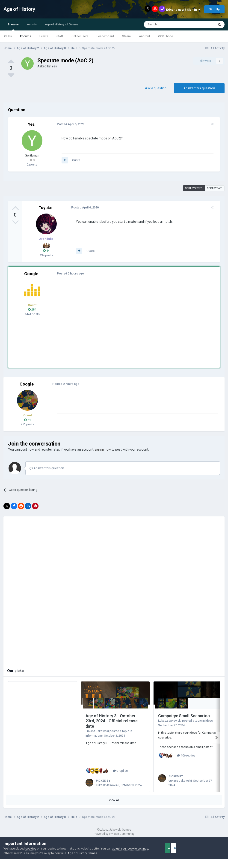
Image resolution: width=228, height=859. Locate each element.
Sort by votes (193, 188)
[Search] (168, 24)
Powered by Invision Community (114, 833)
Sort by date (214, 188)
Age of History (19, 9)
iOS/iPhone (165, 36)
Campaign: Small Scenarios (184, 715)
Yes (54, 66)
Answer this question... (48, 468)
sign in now (103, 449)
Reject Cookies (209, 848)
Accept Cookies (174, 848)
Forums (25, 36)
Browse (13, 26)
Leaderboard (105, 36)
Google (31, 273)
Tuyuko (45, 207)
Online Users (79, 36)
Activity (32, 24)
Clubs (8, 36)
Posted (68, 124)
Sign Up (214, 9)
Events (43, 36)
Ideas (209, 720)
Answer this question (199, 88)
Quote (73, 160)
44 (46, 250)
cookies (30, 848)
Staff (59, 36)
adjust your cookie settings (130, 848)
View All (114, 800)
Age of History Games (82, 853)
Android (144, 36)
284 (32, 309)
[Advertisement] (113, 317)
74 (27, 420)
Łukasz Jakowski (97, 731)
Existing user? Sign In (183, 9)
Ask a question (155, 88)
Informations (94, 735)
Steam (126, 36)
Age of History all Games (61, 24)
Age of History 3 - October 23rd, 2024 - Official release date (112, 721)
